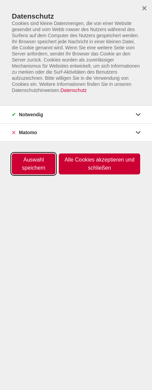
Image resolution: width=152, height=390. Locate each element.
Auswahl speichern (33, 164)
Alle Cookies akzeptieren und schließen (99, 164)
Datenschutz (73, 90)
